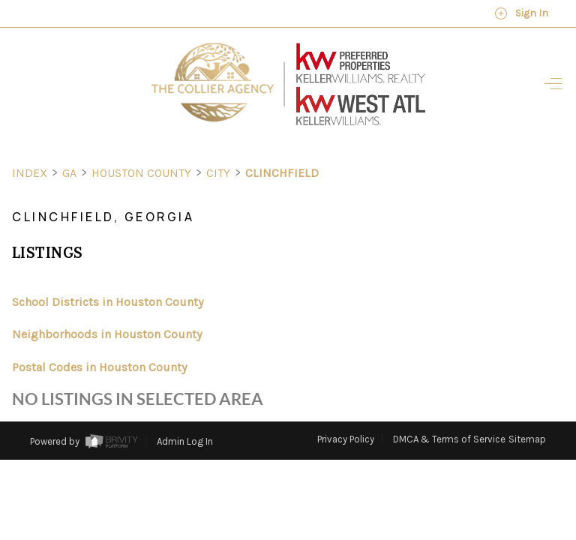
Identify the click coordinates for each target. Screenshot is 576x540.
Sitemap (527, 411)
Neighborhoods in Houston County (107, 306)
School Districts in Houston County (107, 274)
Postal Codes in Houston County (99, 339)
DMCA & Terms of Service (449, 411)
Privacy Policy (345, 411)
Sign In (521, 13)
